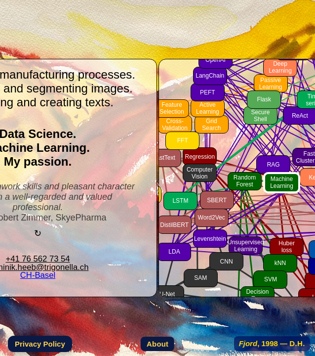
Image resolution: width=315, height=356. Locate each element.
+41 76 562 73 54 (37, 259)
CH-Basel (37, 275)
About (157, 344)
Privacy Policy (40, 344)
